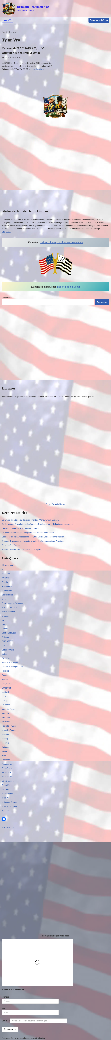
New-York (6, 722)
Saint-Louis (6, 773)
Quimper (5, 747)
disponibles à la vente (68, 286)
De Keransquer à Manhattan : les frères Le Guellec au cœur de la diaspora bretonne (37, 524)
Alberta (5, 582)
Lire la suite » (38, 69)
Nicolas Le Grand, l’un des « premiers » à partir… (22, 550)
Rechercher (7, 298)
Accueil (4, 32)
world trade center (9, 806)
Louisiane (6, 705)
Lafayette (6, 684)
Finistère (5, 671)
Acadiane (6, 574)
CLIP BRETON (8, 641)
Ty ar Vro (5, 798)
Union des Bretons (9, 802)
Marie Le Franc (8, 709)
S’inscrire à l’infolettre (11, 545)
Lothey (4, 701)
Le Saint (5, 692)
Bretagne (5, 616)
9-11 (4, 569)
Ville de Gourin (8, 827)
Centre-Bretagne (9, 633)
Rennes (5, 751)
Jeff (6, 57)
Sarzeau (5, 789)
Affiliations (6, 578)
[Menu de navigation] (7, 20)
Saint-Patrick (7, 777)
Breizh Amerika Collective (12, 603)
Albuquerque (7, 586)
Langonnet (6, 688)
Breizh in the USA (9, 608)
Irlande (5, 679)
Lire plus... (6, 232)
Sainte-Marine (8, 781)
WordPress (64, 936)
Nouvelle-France (9, 726)
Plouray (5, 739)
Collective (6, 646)
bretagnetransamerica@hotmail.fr (31, 1038)
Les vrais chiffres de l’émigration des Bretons (20, 528)
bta (3, 620)
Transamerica (7, 794)
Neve (44, 936)
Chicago (5, 637)
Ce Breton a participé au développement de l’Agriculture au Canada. (30, 520)
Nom (4, 1008)
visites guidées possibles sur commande (61, 242)
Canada (5, 629)
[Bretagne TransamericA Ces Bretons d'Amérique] (25, 8)
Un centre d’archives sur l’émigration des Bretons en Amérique (28, 533)
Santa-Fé (6, 785)
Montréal (5, 713)
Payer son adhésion (99, 20)
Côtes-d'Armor (8, 650)
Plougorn (5, 734)
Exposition (6, 658)
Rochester (6, 760)
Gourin (4, 675)
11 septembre (7, 565)
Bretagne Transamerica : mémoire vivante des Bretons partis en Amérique (33, 541)
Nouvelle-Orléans (9, 730)
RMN (4, 756)
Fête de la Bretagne (10, 662)
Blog (4, 599)
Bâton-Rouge (7, 595)
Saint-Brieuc (7, 768)
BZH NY (5, 624)
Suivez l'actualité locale (55, 504)
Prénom (5, 997)
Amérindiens (7, 591)
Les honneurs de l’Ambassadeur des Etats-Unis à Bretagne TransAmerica (33, 537)
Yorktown (5, 811)
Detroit (4, 654)
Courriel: (34, 1020)
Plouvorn (5, 743)
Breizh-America (8, 612)
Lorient (5, 696)
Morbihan (6, 717)
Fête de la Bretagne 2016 (12, 667)
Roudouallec (7, 764)
